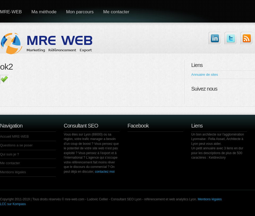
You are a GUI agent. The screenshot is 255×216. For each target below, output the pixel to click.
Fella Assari (216, 139)
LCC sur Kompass (13, 204)
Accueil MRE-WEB (14, 136)
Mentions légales (13, 172)
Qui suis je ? (9, 154)
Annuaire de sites (204, 75)
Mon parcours (80, 11)
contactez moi (104, 171)
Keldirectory (217, 157)
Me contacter (116, 11)
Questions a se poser (16, 145)
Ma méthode (44, 11)
